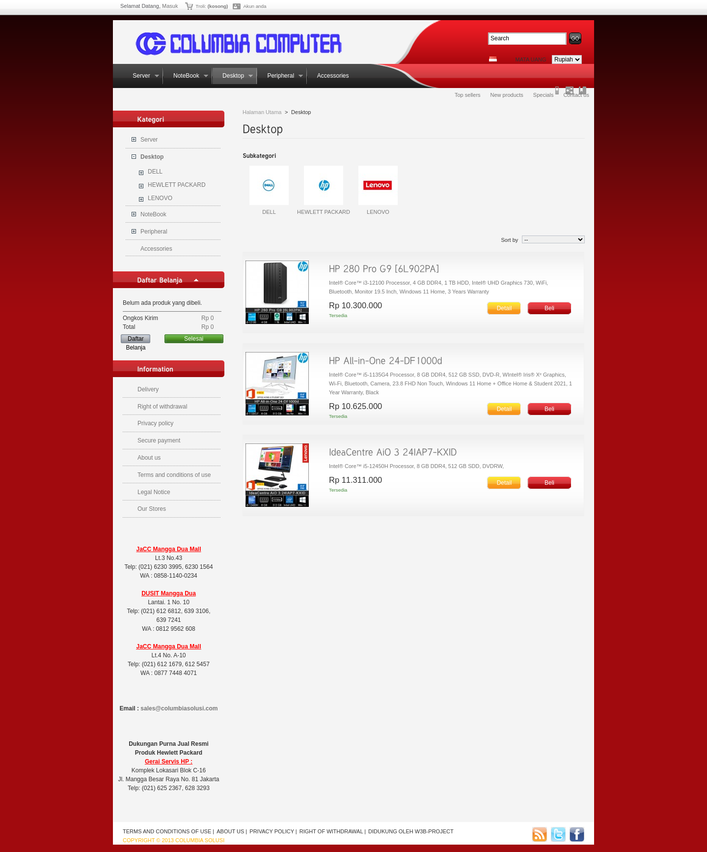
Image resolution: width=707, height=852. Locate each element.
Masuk (170, 6)
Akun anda (254, 6)
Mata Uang (530, 59)
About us (149, 457)
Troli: (200, 6)
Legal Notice (153, 492)
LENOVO (160, 198)
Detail (504, 308)
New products (506, 95)
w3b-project (434, 831)
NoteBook (185, 75)
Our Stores (151, 508)
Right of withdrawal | (332, 831)
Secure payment (158, 440)
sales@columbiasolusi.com (179, 708)
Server (141, 75)
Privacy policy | (273, 831)
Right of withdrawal (162, 406)
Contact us (576, 95)
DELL (155, 171)
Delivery (148, 389)
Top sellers (468, 95)
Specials (543, 95)
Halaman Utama (262, 112)
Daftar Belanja (135, 339)
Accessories (332, 75)
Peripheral (280, 75)
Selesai (193, 338)
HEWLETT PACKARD (177, 184)
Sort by (509, 240)
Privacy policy (155, 423)
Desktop (233, 75)
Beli (549, 308)
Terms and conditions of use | (168, 831)
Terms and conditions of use (174, 474)
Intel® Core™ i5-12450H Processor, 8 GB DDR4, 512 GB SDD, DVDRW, (417, 466)
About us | (232, 831)
